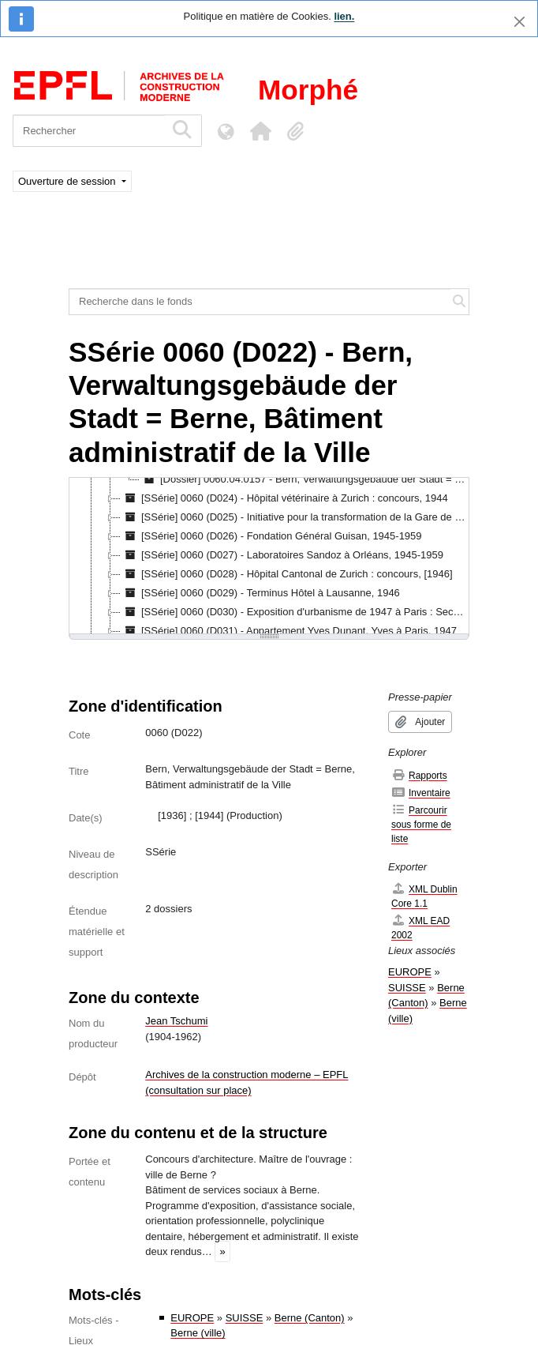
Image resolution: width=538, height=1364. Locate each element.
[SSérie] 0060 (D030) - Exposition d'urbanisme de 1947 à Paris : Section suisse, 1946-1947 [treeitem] (295, 612)
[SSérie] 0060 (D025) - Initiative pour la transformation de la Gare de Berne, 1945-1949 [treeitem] (295, 517)
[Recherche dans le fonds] (259, 301)
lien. (344, 16)
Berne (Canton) (310, 1318)
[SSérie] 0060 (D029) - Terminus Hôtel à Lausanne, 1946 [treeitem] (260, 593)
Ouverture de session (68, 181)
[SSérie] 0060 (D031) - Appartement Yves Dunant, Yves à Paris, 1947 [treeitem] (289, 631)
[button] (260, 131)
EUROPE (192, 1318)
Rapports (419, 775)
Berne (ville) (197, 1333)
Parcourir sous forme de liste (421, 824)
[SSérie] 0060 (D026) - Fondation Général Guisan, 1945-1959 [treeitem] (271, 536)
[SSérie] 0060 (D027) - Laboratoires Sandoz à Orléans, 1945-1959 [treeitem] (282, 555)
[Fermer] (519, 22)
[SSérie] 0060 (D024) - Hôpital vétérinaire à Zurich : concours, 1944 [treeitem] (284, 498)
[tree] (269, 557)
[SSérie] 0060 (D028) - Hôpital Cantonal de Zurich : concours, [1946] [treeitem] (287, 574)
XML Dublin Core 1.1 (424, 896)
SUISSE (244, 1318)
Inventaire (420, 792)
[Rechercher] (89, 131)
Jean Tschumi (176, 1021)
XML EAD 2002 (420, 928)
